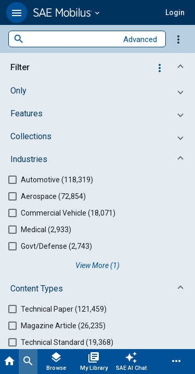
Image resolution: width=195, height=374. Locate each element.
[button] (16, 12)
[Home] (9, 361)
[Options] (178, 39)
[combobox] (71, 39)
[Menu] (176, 361)
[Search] (28, 361)
